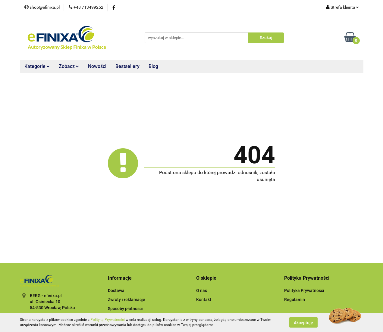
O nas (201, 290)
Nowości (97, 66)
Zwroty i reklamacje (126, 299)
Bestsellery (127, 66)
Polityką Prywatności (107, 320)
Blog (153, 66)
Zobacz (69, 66)
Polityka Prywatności (304, 290)
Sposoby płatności (125, 308)
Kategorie (37, 66)
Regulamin (294, 299)
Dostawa (116, 290)
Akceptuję (303, 322)
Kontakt (203, 299)
